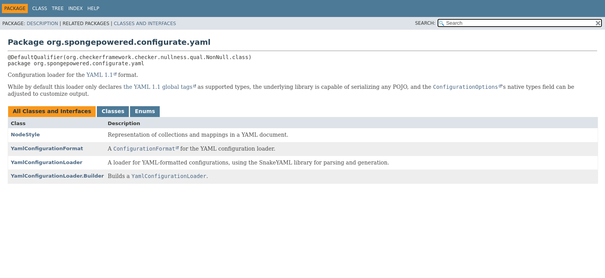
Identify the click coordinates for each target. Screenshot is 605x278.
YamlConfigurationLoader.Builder (57, 176)
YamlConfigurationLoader (46, 162)
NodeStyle (25, 134)
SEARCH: (425, 23)
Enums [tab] (145, 111)
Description (42, 23)
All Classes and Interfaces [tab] (52, 111)
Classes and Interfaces (145, 23)
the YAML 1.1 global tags (158, 87)
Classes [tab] (112, 111)
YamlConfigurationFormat (47, 148)
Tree (58, 8)
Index (75, 8)
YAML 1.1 (99, 75)
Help (94, 8)
